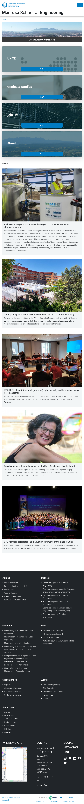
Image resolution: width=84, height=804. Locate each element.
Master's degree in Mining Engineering (18, 643)
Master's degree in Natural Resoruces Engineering (18, 638)
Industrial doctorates (51, 637)
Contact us (47, 698)
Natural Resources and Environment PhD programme (58, 642)
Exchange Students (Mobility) (15, 586)
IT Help (7, 729)
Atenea (7, 712)
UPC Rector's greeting (51, 685)
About (44, 679)
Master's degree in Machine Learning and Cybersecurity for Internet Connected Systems (20, 649)
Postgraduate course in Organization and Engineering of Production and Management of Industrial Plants (20, 659)
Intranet (7, 732)
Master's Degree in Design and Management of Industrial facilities (17, 669)
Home (4, 19)
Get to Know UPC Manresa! (53, 692)
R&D (43, 625)
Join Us (6, 577)
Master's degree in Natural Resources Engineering (18, 632)
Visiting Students (10, 593)
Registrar (7, 685)
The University (48, 688)
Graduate (7, 625)
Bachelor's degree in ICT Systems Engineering (55, 596)
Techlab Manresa (11, 719)
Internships (8, 590)
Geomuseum (9, 726)
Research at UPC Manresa (53, 631)
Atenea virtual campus (13, 688)
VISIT (42, 69)
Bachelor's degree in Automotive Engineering (55, 584)
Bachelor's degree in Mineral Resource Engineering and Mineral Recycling (57, 609)
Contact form (42, 785)
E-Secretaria (9, 715)
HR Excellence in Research (53, 634)
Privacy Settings (68, 801)
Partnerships (48, 695)
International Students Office (15, 600)
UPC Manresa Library (12, 692)
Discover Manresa (11, 583)
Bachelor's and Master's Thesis (16, 665)
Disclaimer (53, 801)
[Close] (80, 5)
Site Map (71, 797)
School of (33, 12)
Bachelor (45, 577)
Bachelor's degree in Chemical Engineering (54, 615)
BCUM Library (9, 722)
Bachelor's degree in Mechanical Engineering (55, 603)
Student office (9, 679)
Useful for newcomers (12, 596)
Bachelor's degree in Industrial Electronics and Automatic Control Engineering (59, 590)
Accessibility (40, 801)
